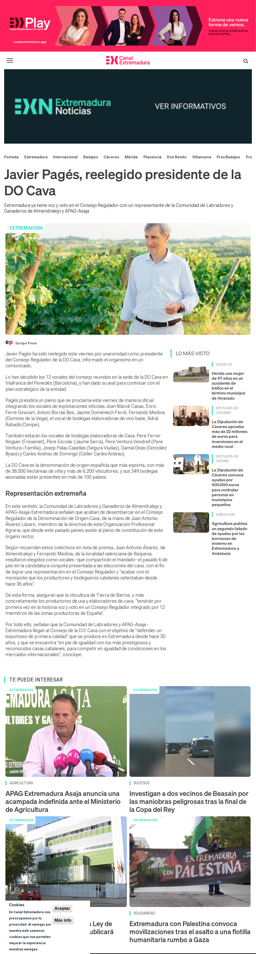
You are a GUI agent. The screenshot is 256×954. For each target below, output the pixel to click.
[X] (162, 904)
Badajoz (90, 89)
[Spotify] (189, 904)
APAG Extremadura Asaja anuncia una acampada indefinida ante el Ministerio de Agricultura (63, 733)
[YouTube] (137, 904)
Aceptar (62, 908)
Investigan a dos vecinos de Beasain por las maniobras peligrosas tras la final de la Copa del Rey (188, 733)
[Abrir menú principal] (10, 60)
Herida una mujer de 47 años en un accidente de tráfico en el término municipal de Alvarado (228, 317)
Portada (11, 89)
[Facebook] (176, 904)
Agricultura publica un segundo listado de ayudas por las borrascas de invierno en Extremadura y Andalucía (229, 470)
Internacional (65, 89)
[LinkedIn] (201, 904)
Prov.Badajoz (228, 89)
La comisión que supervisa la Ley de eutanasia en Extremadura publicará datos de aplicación (59, 863)
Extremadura (36, 89)
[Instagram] (149, 904)
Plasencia (152, 89)
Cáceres (111, 89)
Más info (63, 920)
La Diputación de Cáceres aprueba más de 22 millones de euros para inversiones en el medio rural (229, 366)
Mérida (131, 89)
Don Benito (177, 89)
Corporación (162, 920)
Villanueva (201, 89)
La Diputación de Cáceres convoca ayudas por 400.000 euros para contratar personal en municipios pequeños (228, 419)
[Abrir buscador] (245, 60)
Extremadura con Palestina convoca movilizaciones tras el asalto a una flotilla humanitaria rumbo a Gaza (190, 863)
